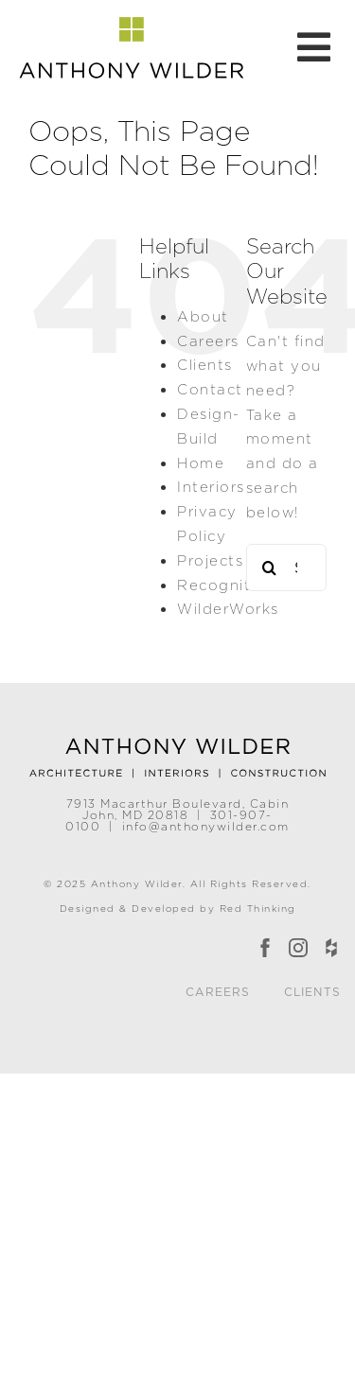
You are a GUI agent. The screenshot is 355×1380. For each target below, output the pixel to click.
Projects (210, 560)
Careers (208, 341)
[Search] (269, 567)
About (203, 316)
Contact (210, 389)
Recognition (226, 585)
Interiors (211, 487)
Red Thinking (258, 908)
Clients (205, 365)
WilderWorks (228, 609)
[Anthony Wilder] (178, 742)
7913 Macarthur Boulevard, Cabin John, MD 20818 (178, 809)
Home (200, 463)
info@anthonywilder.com (206, 826)
